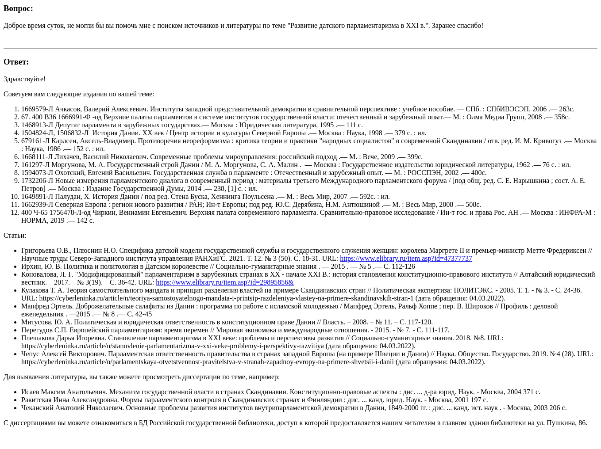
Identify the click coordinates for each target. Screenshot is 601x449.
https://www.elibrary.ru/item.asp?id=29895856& (224, 282)
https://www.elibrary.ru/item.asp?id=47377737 (406, 258)
